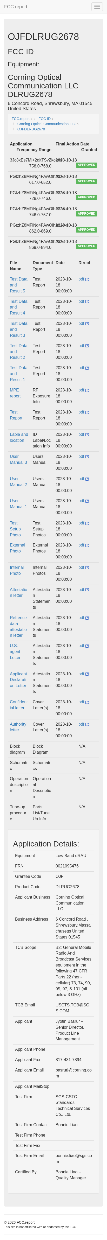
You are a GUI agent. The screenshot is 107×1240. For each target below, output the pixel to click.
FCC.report (15, 6)
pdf (83, 279)
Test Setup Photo (15, 529)
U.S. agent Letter (15, 651)
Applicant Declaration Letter (18, 680)
